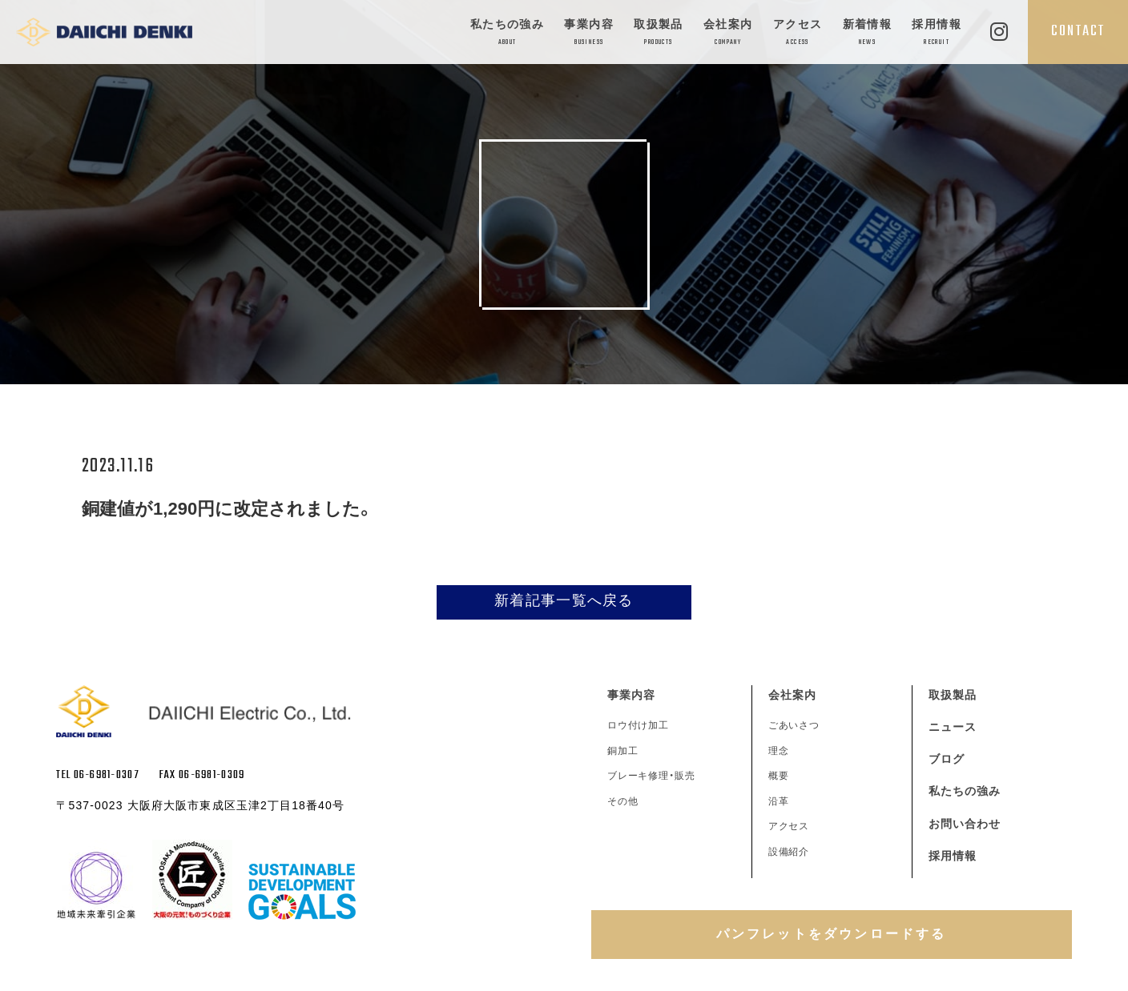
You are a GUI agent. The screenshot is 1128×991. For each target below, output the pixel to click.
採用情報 (936, 33)
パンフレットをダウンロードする (831, 934)
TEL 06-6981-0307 (97, 775)
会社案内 (728, 33)
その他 (623, 801)
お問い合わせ (965, 823)
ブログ (947, 758)
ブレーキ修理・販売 (651, 775)
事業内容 (589, 33)
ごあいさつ (794, 725)
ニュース (953, 726)
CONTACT (1078, 31)
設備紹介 (789, 851)
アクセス (798, 33)
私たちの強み (507, 33)
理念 (778, 750)
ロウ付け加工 (638, 725)
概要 (778, 775)
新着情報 (867, 33)
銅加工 (623, 750)
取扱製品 (658, 33)
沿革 (778, 801)
